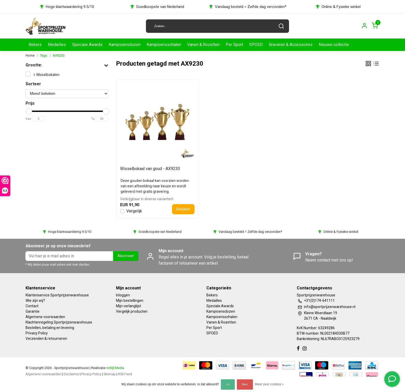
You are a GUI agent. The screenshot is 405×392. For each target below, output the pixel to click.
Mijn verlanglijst (128, 306)
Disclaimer (71, 374)
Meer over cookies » (269, 384)
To (93, 119)
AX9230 (58, 55)
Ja (228, 384)
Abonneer (126, 256)
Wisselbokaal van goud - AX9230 (150, 168)
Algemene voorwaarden (45, 317)
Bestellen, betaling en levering (50, 328)
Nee (245, 384)
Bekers (35, 44)
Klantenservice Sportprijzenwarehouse (57, 295)
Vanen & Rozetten (203, 44)
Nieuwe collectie (334, 44)
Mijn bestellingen (129, 300)
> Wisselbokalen (46, 75)
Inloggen (123, 295)
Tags (43, 55)
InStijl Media (115, 368)
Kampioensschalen (164, 44)
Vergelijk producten (131, 311)
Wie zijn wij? (35, 300)
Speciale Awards (87, 44)
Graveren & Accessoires (291, 44)
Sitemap (110, 374)
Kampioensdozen (125, 44)
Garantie (33, 311)
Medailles (57, 44)
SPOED (256, 44)
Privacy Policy (37, 333)
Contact (32, 306)
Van (28, 119)
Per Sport (234, 44)
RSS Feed (125, 374)
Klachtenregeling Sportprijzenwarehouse (59, 322)
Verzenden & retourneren (46, 338)
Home (30, 55)
